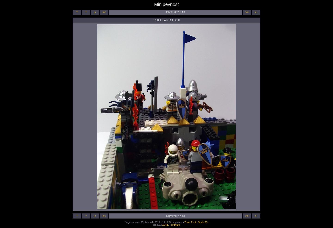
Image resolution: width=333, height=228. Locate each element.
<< (104, 12)
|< (95, 12)
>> (247, 12)
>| (256, 12)
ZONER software (171, 225)
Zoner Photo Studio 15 (195, 222)
